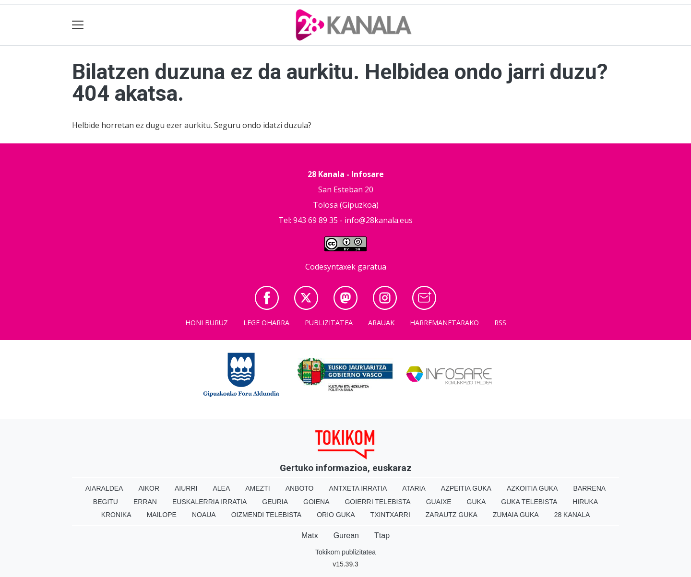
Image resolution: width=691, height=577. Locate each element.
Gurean (346, 535)
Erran (145, 502)
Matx (309, 535)
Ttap (382, 535)
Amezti (257, 488)
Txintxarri (390, 514)
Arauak (381, 322)
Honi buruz (206, 322)
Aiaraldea (104, 488)
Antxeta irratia (358, 488)
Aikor (148, 488)
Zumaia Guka (516, 514)
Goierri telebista (377, 502)
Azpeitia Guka (466, 488)
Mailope (162, 514)
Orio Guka (336, 514)
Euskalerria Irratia (209, 502)
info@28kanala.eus (379, 220)
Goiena (316, 502)
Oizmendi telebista (266, 514)
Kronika (116, 514)
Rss (500, 322)
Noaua (204, 514)
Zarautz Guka (451, 514)
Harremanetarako (444, 322)
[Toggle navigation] (78, 25)
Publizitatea (329, 322)
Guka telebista (529, 502)
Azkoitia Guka (532, 488)
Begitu (105, 502)
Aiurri (186, 488)
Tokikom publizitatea (345, 552)
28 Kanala (572, 514)
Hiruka (585, 502)
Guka (476, 502)
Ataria (414, 488)
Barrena (589, 488)
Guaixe (439, 502)
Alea (221, 488)
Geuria (275, 502)
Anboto (300, 488)
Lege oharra (266, 322)
